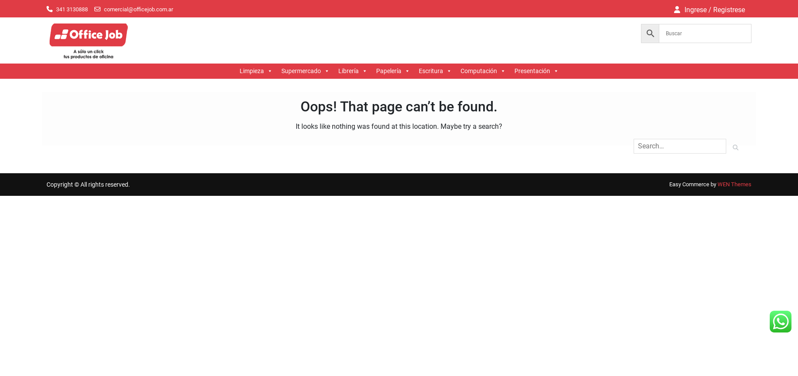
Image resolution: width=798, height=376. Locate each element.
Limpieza (256, 71)
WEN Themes (734, 184)
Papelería (393, 71)
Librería (352, 71)
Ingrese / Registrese (714, 10)
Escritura (435, 71)
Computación (483, 71)
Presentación (536, 71)
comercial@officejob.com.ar (138, 9)
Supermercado (305, 71)
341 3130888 (72, 9)
